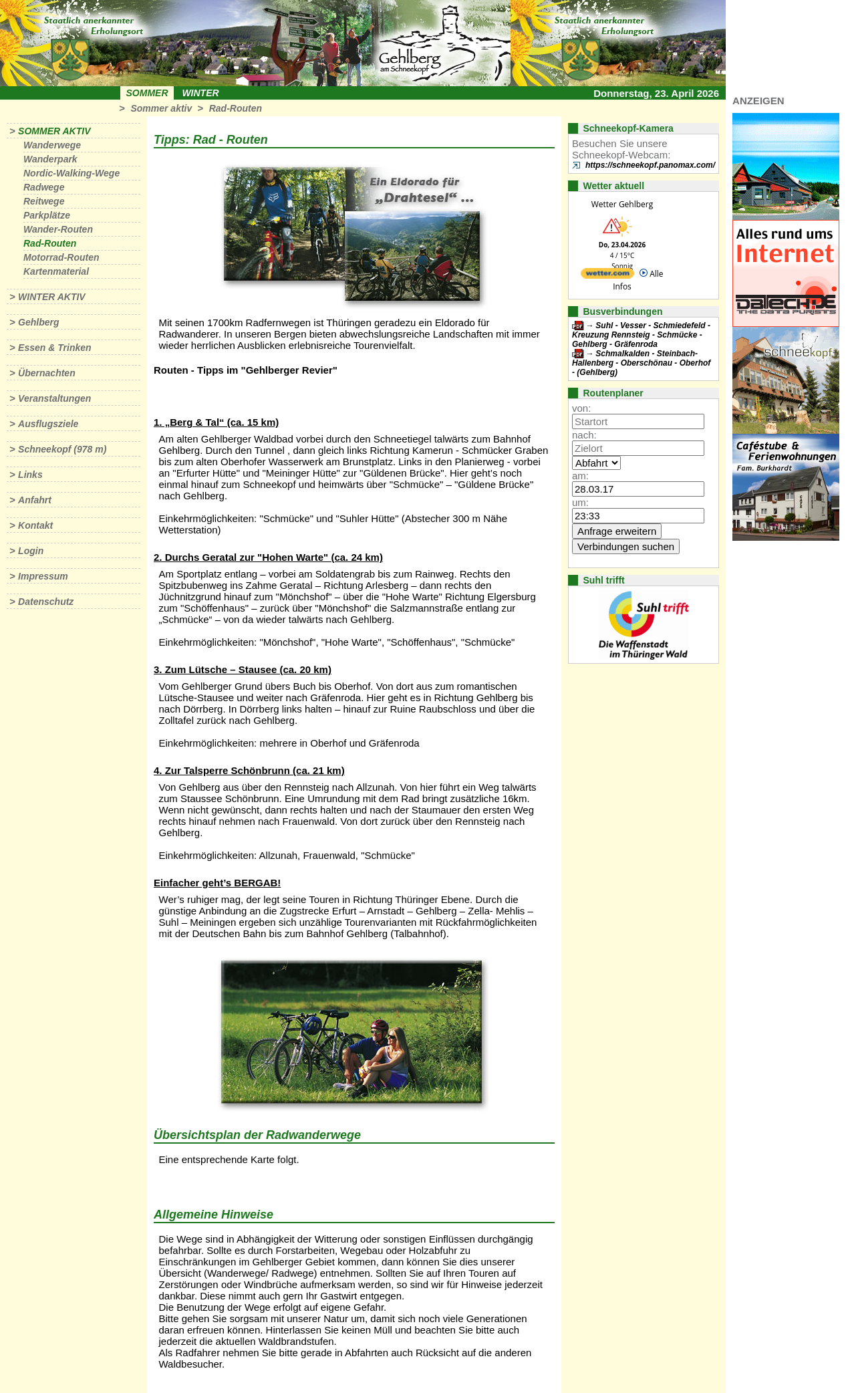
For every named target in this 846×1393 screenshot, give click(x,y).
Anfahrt (34, 500)
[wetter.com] (607, 275)
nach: (584, 434)
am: (580, 475)
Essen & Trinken (54, 347)
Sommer (147, 93)
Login (30, 550)
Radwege (43, 187)
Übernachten (47, 373)
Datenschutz (46, 601)
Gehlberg (38, 322)
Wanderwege (52, 145)
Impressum (43, 576)
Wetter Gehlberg (622, 204)
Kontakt (35, 525)
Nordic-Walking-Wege (71, 173)
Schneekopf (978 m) (62, 449)
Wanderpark (50, 159)
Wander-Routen (58, 229)
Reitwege (43, 201)
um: (580, 502)
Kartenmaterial (56, 271)
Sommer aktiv (161, 108)
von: (581, 408)
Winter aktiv (52, 296)
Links (30, 474)
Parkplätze (46, 215)
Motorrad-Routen (61, 257)
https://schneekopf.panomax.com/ (650, 165)
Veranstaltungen (54, 398)
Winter (200, 93)
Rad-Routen (235, 108)
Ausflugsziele (48, 423)
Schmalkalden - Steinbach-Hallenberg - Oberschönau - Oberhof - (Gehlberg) (641, 363)
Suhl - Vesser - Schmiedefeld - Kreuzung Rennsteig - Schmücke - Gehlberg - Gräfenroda (641, 335)
